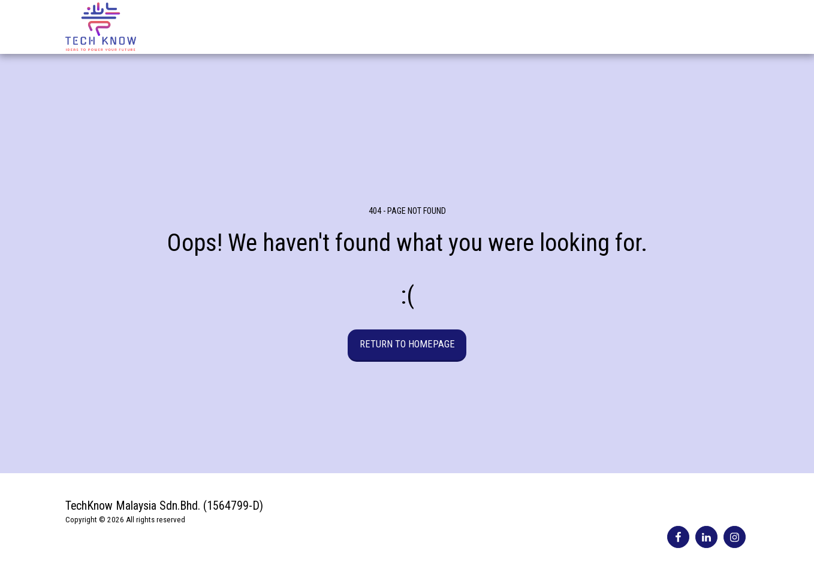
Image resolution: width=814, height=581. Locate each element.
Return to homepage (407, 344)
